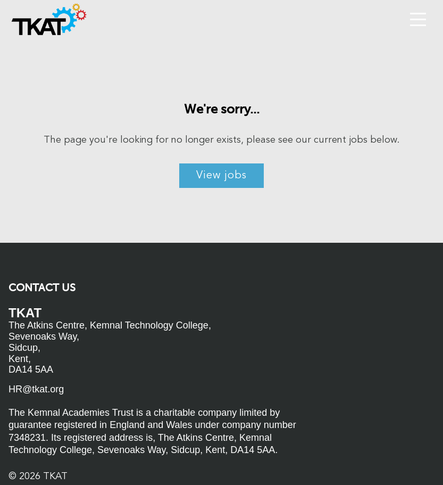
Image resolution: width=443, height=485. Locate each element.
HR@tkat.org (36, 389)
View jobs (221, 175)
